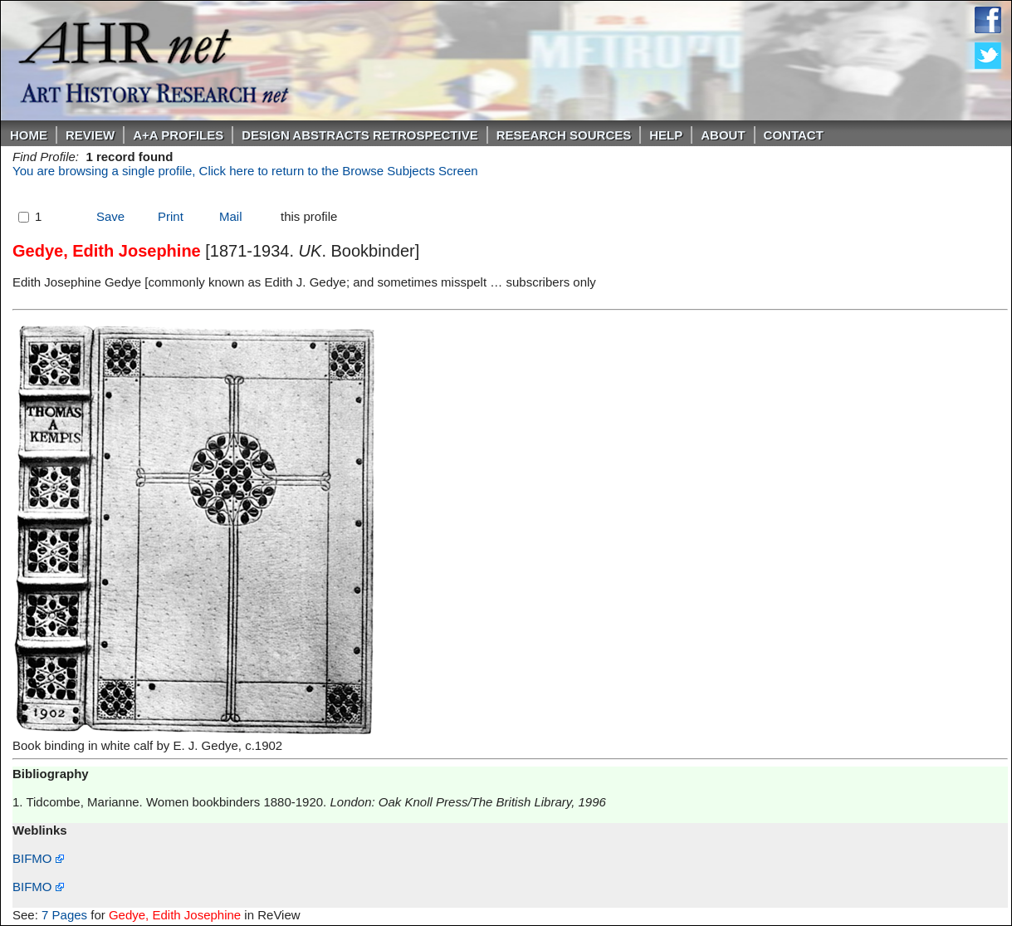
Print (170, 216)
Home (28, 135)
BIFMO (38, 858)
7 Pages (64, 915)
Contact (794, 135)
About (723, 135)
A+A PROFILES (178, 135)
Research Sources (564, 135)
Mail (230, 216)
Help (665, 135)
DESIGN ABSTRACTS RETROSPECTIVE (359, 135)
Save (110, 216)
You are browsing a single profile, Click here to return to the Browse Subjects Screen (245, 171)
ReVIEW (90, 135)
